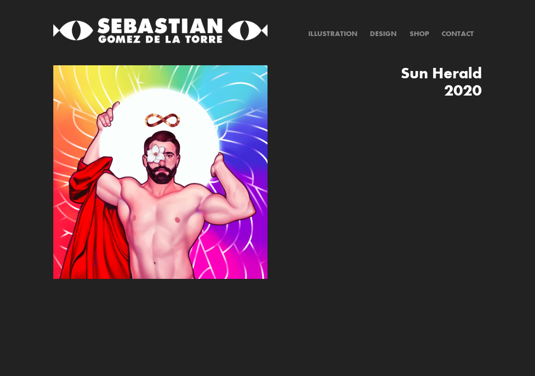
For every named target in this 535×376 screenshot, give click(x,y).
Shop (419, 33)
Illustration (332, 33)
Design (383, 33)
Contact (457, 33)
